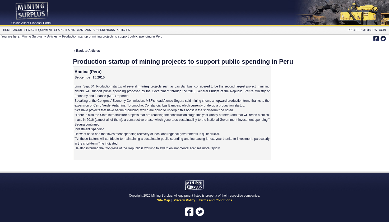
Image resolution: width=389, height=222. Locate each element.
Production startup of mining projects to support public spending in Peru (112, 36)
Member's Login (374, 30)
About (17, 30)
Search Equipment (38, 30)
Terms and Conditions (215, 200)
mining (143, 86)
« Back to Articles (86, 51)
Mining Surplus (32, 36)
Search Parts (64, 30)
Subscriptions (104, 30)
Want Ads (84, 30)
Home (7, 30)
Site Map (163, 200)
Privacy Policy (184, 200)
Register (355, 30)
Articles (123, 30)
